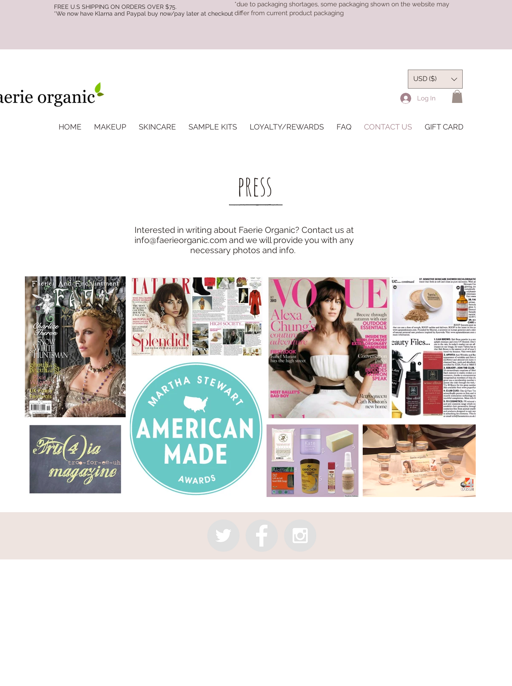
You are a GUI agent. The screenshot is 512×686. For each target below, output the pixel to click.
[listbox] (435, 79)
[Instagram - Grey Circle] (300, 535)
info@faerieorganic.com (181, 240)
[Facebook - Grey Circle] (261, 535)
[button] (457, 96)
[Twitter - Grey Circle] (223, 535)
